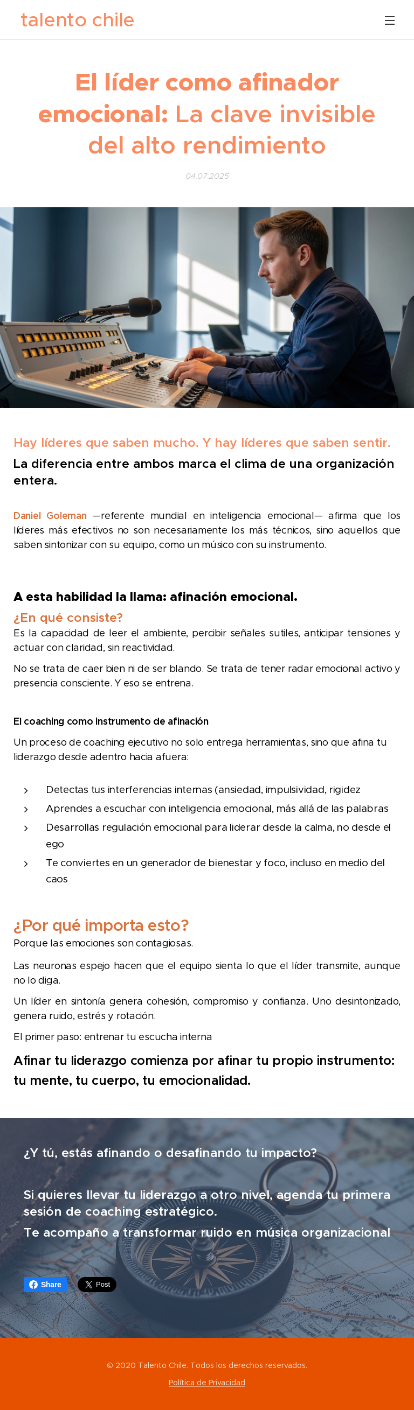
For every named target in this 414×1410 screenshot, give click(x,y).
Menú (390, 20)
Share (45, 1284)
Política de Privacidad (207, 1382)
